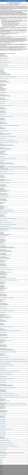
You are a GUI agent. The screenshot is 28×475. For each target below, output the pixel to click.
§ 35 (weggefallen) (2, 160)
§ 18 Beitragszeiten (2, 112)
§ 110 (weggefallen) (2, 408)
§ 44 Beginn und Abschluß (3, 191)
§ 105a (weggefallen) (3, 382)
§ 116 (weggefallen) (2, 423)
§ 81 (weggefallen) (2, 283)
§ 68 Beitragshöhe (2, 242)
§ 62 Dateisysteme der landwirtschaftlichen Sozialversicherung (8, 224)
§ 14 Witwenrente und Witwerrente (4, 99)
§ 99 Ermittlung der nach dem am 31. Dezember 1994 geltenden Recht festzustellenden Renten (12, 359)
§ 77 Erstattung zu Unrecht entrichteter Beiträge (6, 269)
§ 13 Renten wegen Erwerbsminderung (5, 96)
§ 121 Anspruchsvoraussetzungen (4, 438)
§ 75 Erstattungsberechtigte (3, 265)
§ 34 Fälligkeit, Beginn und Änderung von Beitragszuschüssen (8, 158)
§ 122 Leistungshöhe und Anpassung (5, 440)
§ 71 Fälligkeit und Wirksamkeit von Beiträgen (6, 251)
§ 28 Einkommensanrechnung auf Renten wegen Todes (7, 140)
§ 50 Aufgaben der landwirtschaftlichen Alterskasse (6, 211)
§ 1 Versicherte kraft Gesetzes (4, 56)
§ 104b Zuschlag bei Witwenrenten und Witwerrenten (7, 378)
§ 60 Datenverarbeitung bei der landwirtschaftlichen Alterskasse (8, 218)
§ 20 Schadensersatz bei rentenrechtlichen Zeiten (6, 116)
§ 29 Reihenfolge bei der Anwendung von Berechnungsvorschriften (9, 142)
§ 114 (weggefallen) (2, 419)
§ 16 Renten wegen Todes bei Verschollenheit (6, 105)
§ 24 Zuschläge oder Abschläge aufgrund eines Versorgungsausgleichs (9, 125)
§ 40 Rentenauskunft (3, 177)
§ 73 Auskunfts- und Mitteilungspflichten (5, 258)
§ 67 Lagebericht (2, 237)
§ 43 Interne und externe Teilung (4, 186)
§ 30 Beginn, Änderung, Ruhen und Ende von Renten (7, 145)
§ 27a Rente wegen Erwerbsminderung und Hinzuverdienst (8, 136)
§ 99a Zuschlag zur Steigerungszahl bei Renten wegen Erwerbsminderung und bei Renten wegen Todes (13, 361)
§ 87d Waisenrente (2, 312)
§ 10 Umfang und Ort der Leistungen (5, 82)
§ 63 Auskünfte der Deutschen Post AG (5, 226)
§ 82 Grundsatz (2, 290)
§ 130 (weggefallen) (2, 457)
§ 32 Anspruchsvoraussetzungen (4, 154)
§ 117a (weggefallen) (3, 427)
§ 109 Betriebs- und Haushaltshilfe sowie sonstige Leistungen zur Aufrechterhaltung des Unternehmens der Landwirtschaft (13, 405)
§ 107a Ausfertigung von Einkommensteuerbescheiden (7, 393)
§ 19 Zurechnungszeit (3, 114)
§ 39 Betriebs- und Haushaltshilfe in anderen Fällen (7, 173)
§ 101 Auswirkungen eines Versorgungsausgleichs (6, 365)
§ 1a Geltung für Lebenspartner (4, 58)
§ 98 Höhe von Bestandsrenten (4, 357)
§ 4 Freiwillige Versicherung (3, 64)
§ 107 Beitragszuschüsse (3, 391)
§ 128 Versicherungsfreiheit (3, 453)
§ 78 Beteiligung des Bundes (4, 274)
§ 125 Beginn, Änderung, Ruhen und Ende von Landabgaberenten (8, 446)
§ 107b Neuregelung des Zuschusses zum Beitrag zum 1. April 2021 (9, 395)
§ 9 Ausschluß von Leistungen (4, 78)
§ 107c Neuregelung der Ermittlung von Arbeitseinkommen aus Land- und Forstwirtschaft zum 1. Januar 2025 (13, 397)
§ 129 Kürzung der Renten (3, 455)
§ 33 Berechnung (2, 156)
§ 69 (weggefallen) (2, 244)
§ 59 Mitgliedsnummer (3, 216)
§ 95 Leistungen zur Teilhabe (4, 346)
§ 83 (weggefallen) (2, 292)
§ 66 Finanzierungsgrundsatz (4, 235)
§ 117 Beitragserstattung (3, 425)
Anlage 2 (1, 461)
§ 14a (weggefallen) (2, 101)
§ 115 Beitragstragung (3, 421)
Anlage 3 (1, 463)
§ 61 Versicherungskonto (3, 220)
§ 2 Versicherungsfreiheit (3, 60)
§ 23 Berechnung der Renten (4, 123)
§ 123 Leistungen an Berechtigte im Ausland (6, 442)
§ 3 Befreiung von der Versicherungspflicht (5, 62)
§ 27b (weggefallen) (2, 138)
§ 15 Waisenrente (2, 103)
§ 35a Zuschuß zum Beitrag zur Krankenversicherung (7, 163)
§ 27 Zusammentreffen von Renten (4, 134)
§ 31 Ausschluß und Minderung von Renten (5, 149)
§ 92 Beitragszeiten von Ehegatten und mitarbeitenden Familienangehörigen (10, 330)
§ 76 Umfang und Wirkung (3, 267)
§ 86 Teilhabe (2, 301)
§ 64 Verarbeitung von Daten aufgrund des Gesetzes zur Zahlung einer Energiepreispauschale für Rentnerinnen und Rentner (13, 228)
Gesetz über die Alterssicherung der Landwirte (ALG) (14, 2)
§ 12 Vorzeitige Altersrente (3, 92)
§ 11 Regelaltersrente (3, 90)
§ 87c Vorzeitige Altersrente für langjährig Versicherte (7, 310)
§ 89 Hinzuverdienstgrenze (3, 321)
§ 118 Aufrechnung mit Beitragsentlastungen (6, 429)
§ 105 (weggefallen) (2, 380)
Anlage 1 (1, 459)
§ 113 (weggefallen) (2, 417)
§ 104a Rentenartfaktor (3, 376)
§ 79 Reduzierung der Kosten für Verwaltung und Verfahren (8, 278)
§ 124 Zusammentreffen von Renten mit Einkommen (7, 444)
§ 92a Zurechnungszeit (3, 332)
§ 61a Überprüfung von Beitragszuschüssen (6, 222)
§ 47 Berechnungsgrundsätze (4, 200)
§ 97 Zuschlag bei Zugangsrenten (4, 355)
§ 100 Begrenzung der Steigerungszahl (5, 363)
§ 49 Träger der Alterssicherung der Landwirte (6, 209)
